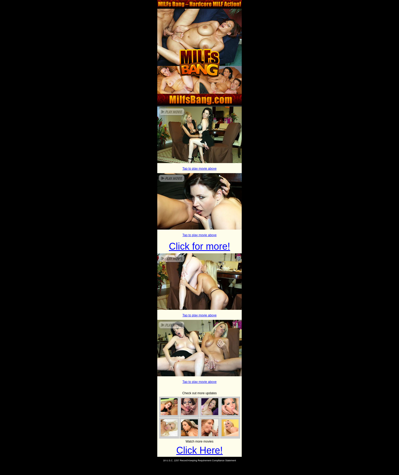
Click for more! (199, 246)
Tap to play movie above (199, 168)
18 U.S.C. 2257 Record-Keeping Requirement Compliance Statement (199, 460)
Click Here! (199, 450)
